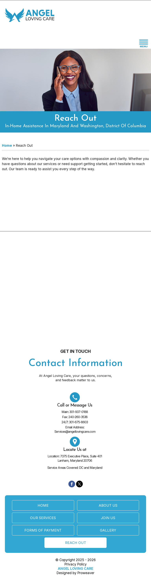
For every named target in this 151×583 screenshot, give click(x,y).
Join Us (108, 518)
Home (7, 146)
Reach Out (75, 543)
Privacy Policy (75, 564)
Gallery (108, 530)
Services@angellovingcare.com (74, 432)
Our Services (43, 518)
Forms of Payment (43, 530)
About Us (108, 505)
